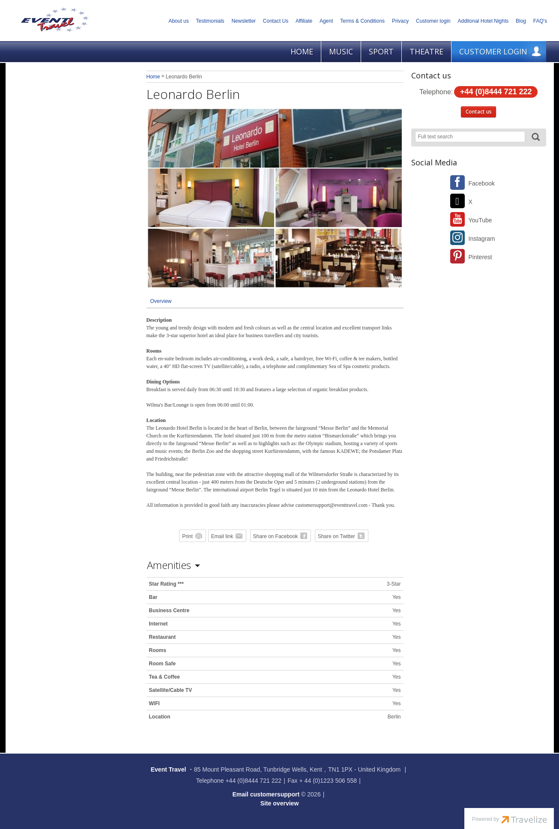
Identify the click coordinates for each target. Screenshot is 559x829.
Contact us (479, 111)
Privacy (400, 21)
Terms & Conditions (362, 21)
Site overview (279, 803)
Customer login (433, 21)
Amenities (169, 565)
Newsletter (243, 21)
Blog (521, 21)
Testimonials (210, 21)
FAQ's (540, 21)
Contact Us (275, 21)
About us (178, 21)
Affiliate (304, 21)
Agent (326, 21)
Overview (161, 301)
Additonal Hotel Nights (483, 21)
